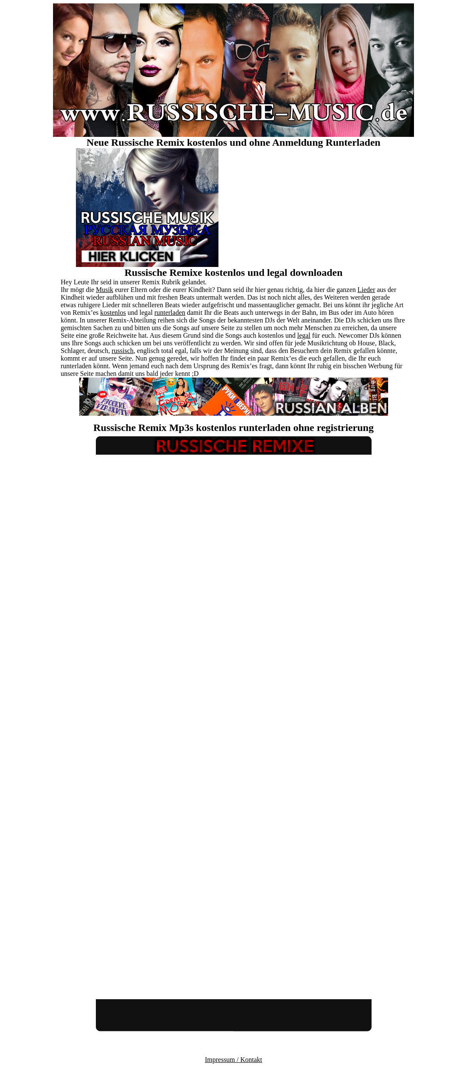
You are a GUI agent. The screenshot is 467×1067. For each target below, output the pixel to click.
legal (303, 335)
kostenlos (113, 312)
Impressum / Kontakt (233, 1059)
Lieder (366, 289)
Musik (104, 289)
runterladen (169, 312)
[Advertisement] (320, 207)
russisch (123, 350)
